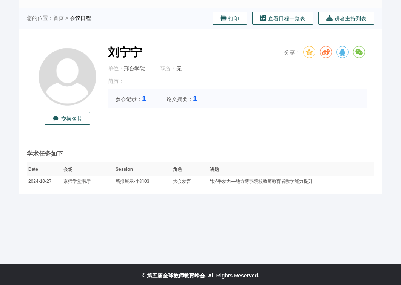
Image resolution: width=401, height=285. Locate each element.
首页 (58, 18)
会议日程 (80, 18)
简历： (116, 81)
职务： (168, 69)
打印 (230, 18)
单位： (116, 69)
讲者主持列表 (346, 18)
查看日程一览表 (282, 18)
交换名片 (67, 118)
